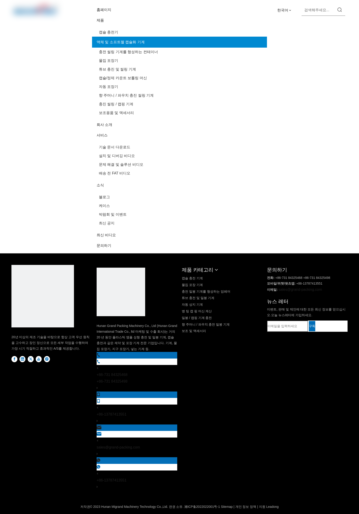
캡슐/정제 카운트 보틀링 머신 (123, 78)
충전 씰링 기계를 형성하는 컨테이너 (128, 52)
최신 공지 (106, 223)
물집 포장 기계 (192, 285)
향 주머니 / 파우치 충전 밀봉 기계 (206, 324)
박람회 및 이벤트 (113, 214)
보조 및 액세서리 (194, 331)
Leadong (272, 507)
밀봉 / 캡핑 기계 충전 (197, 318)
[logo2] (121, 293)
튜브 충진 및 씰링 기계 (117, 69)
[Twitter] (31, 359)
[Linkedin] (22, 359)
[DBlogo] (42, 297)
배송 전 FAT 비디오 (114, 173)
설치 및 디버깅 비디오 (117, 156)
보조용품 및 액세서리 (116, 113)
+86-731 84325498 (112, 381)
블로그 (104, 197)
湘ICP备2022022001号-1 (202, 507)
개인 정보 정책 (245, 507)
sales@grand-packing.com (118, 447)
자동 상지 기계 (192, 304)
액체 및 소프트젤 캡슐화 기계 (121, 42)
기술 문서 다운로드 (114, 147)
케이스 (104, 206)
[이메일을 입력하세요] (287, 326)
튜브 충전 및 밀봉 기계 (198, 298)
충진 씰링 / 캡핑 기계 (116, 104)
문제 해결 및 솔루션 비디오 (121, 164)
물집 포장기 (108, 61)
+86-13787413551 (111, 414)
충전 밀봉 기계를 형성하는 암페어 (206, 291)
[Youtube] (39, 359)
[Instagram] (47, 359)
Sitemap (227, 507)
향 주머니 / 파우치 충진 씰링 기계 (126, 95)
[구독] (312, 326)
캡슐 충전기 (108, 32)
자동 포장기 (108, 87)
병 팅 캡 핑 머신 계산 (197, 311)
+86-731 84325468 (112, 375)
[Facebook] (14, 359)
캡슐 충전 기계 (192, 278)
